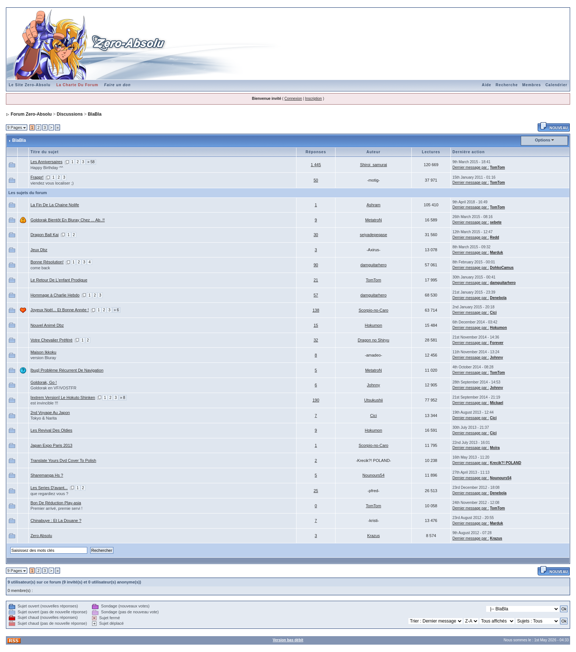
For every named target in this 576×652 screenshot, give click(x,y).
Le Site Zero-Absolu (29, 85)
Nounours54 (373, 475)
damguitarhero (374, 265)
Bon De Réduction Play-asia (56, 503)
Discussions (70, 114)
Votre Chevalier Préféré (52, 340)
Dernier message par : (471, 167)
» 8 (122, 398)
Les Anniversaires (47, 162)
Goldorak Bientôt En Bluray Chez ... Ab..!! (68, 220)
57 (315, 295)
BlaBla (94, 114)
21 (315, 280)
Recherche (507, 85)
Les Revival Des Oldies (52, 430)
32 (315, 340)
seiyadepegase (373, 234)
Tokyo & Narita (44, 418)
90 (315, 265)
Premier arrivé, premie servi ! (56, 508)
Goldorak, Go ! (44, 382)
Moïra (495, 448)
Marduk (496, 252)
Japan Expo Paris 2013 (52, 445)
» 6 (116, 310)
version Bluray (43, 357)
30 (315, 234)
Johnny (496, 357)
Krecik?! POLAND (505, 463)
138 (315, 310)
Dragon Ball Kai (45, 234)
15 (315, 325)
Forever (496, 343)
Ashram (373, 205)
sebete (496, 222)
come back (40, 268)
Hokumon (373, 325)
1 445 (316, 164)
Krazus (373, 535)
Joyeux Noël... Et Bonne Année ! (60, 310)
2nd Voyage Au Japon (50, 412)
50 (315, 180)
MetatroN (373, 220)
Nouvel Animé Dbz (47, 325)
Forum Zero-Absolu (31, 114)
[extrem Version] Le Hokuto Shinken (63, 397)
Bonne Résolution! (47, 262)
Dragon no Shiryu (373, 340)
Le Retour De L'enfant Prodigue (59, 280)
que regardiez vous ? (50, 493)
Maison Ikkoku (43, 352)
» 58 (90, 162)
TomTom (497, 167)
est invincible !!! (44, 403)
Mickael (496, 403)
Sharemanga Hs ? (47, 475)
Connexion (293, 99)
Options (543, 140)
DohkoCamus (501, 268)
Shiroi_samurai (373, 164)
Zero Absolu (41, 535)
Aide (486, 85)
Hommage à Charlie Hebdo (55, 295)
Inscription (313, 99)
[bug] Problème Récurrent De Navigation (67, 370)
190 (315, 400)
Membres (531, 85)
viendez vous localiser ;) (52, 183)
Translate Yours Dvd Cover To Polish (63, 460)
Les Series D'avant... (49, 488)
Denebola (498, 298)
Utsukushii (373, 400)
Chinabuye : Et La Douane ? (56, 520)
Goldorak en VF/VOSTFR (54, 388)
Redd (494, 237)
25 (315, 490)
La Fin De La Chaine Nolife (55, 205)
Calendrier (556, 85)
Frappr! (37, 177)
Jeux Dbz (39, 250)
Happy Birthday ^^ (47, 167)
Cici (493, 313)
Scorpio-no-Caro (374, 310)
